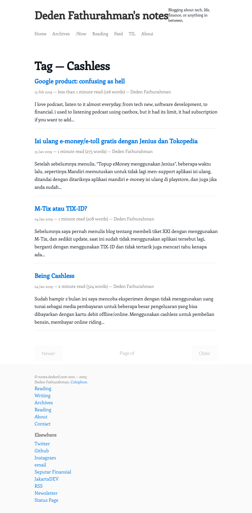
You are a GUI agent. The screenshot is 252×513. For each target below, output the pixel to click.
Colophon (79, 382)
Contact (43, 423)
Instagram (45, 457)
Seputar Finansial (53, 472)
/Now (81, 34)
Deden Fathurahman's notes (105, 15)
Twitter (42, 443)
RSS (39, 486)
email (40, 464)
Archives (61, 34)
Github (42, 450)
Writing (43, 395)
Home (40, 34)
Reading (100, 34)
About (147, 34)
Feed (118, 34)
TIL (132, 34)
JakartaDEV (47, 479)
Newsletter (46, 493)
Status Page (46, 500)
